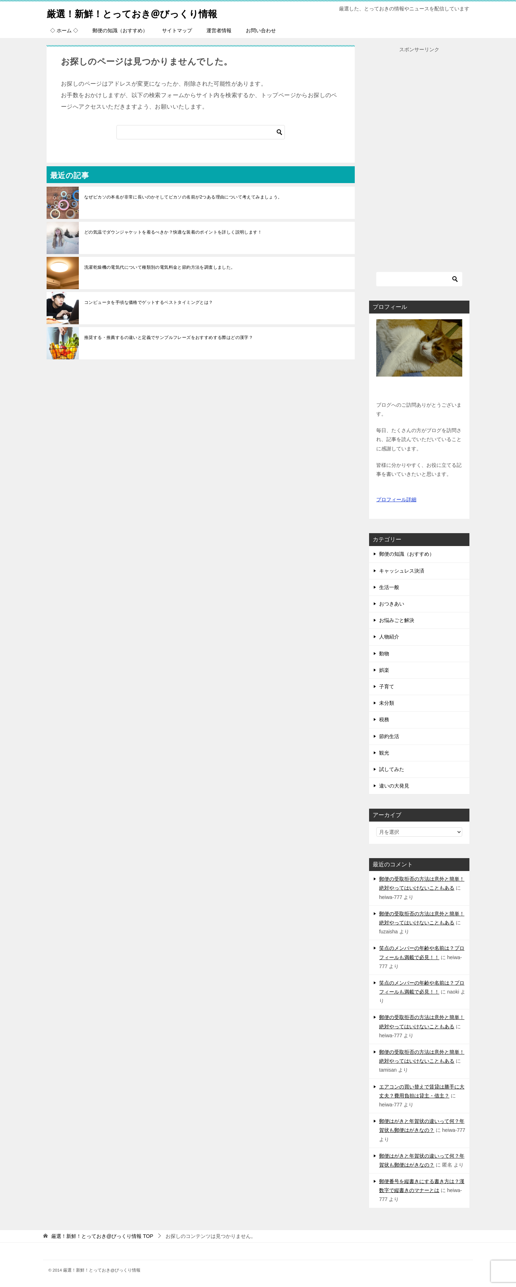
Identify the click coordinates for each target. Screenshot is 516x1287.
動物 (384, 653)
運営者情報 (218, 30)
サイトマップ (177, 30)
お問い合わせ (261, 30)
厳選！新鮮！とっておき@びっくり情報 (145, 12)
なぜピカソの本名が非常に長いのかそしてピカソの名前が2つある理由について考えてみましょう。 (183, 197)
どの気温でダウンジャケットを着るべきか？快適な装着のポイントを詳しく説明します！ (173, 232)
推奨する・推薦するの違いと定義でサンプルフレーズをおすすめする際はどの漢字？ (168, 337)
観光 (384, 753)
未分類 (386, 703)
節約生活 (389, 736)
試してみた (391, 769)
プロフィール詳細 (396, 499)
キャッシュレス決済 (401, 571)
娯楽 (384, 670)
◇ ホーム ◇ (64, 30)
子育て (386, 686)
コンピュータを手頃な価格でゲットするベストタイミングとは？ (148, 302)
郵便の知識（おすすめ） (120, 30)
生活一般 (389, 587)
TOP (102, 1236)
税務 (384, 719)
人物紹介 (389, 637)
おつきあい (391, 604)
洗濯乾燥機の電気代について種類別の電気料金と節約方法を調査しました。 (159, 267)
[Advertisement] (419, 161)
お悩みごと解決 (396, 620)
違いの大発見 (394, 786)
